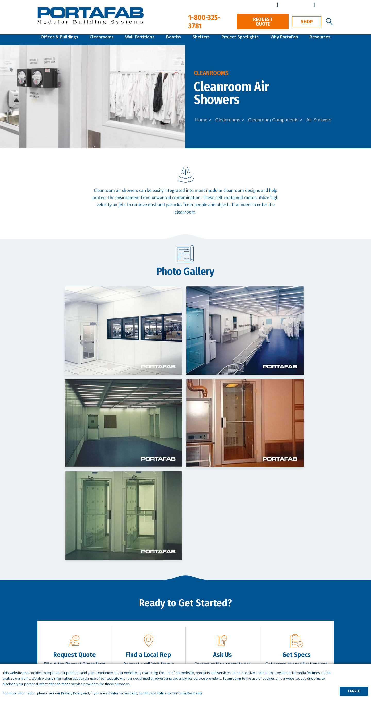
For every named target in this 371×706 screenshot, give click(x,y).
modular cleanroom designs (233, 190)
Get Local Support (153, 540)
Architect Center (295, 4)
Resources (320, 40)
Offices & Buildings (59, 40)
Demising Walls (127, 662)
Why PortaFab (284, 40)
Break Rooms (126, 641)
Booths (173, 40)
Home (201, 119)
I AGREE (354, 691)
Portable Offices (128, 648)
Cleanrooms (101, 40)
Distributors (286, 648)
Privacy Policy (71, 693)
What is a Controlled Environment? (221, 648)
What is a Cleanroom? (208, 641)
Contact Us (227, 540)
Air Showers (318, 119)
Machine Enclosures (132, 633)
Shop (307, 21)
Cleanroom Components (273, 119)
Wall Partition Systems (59, 648)
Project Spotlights (240, 40)
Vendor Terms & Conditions (301, 662)
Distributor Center (257, 4)
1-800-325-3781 (311, 572)
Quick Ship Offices (54, 626)
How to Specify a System (212, 626)
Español (324, 4)
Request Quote (262, 22)
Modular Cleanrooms (57, 641)
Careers (282, 633)
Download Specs (301, 540)
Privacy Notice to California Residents (174, 693)
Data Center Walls (130, 655)
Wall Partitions (139, 40)
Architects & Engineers (297, 626)
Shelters (201, 40)
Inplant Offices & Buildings (62, 633)
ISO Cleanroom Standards (213, 633)
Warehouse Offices (131, 626)
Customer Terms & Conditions (304, 655)
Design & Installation (295, 641)
